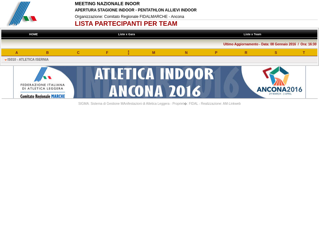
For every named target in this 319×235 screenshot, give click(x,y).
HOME (33, 34)
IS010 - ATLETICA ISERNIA (28, 59)
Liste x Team (253, 34)
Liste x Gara (127, 34)
